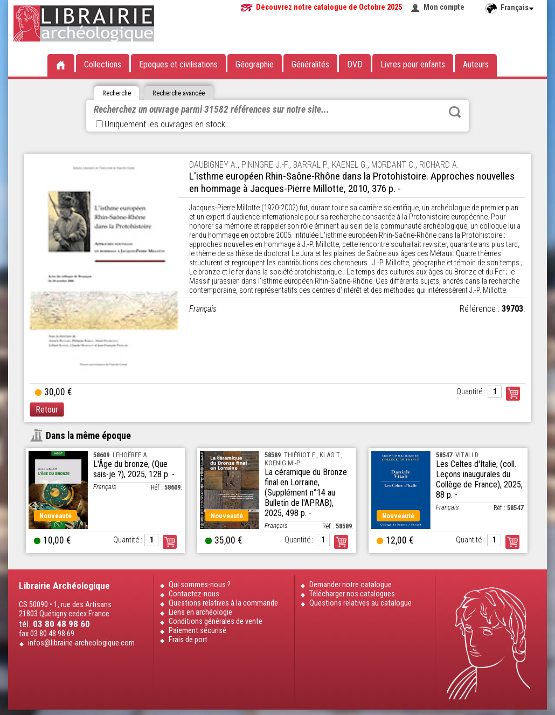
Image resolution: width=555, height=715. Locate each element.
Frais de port (188, 639)
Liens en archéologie (200, 612)
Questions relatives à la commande (223, 603)
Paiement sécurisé (197, 630)
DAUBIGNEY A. (213, 165)
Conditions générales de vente (215, 621)
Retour (47, 409)
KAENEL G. (349, 165)
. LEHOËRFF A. (120, 455)
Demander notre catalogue (350, 584)
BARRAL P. (310, 165)
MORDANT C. (393, 165)
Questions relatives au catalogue (360, 603)
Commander (513, 394)
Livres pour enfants (412, 64)
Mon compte (444, 7)
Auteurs (476, 64)
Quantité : (470, 391)
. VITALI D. (458, 455)
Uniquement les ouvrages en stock (160, 124)
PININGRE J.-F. (265, 165)
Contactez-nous (194, 594)
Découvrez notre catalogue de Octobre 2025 (329, 7)
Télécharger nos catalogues (352, 594)
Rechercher (454, 112)
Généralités (310, 64)
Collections (102, 64)
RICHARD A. (439, 165)
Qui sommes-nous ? (200, 584)
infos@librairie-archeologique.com (81, 643)
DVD (355, 64)
